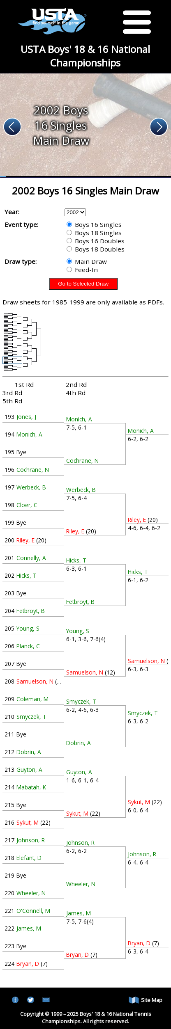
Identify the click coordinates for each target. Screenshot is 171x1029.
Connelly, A (31, 558)
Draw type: (21, 261)
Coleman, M (32, 699)
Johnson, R (30, 840)
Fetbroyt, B (30, 611)
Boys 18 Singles (94, 233)
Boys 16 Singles (94, 224)
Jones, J (26, 417)
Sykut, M (27, 822)
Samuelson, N (34, 681)
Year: (12, 212)
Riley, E (25, 540)
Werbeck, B (31, 487)
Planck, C (28, 646)
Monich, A (29, 434)
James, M (28, 928)
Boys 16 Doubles (96, 241)
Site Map (145, 1000)
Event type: (21, 224)
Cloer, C (26, 505)
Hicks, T (26, 575)
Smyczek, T (31, 716)
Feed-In (82, 269)
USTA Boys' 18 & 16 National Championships (85, 55)
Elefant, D (29, 858)
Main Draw (87, 261)
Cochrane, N (32, 469)
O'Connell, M (33, 911)
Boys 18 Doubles (96, 249)
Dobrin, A (28, 752)
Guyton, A (29, 769)
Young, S (27, 628)
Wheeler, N (31, 893)
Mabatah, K (31, 787)
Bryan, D (27, 963)
